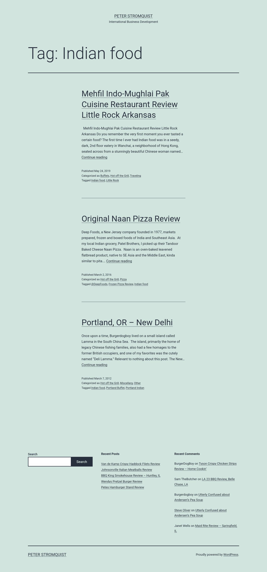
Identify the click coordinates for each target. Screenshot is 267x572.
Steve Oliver (182, 510)
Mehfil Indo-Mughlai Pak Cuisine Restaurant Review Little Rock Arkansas (130, 104)
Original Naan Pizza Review (131, 219)
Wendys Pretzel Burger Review (121, 481)
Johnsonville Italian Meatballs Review (126, 469)
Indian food (98, 180)
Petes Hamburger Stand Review (122, 487)
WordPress (230, 554)
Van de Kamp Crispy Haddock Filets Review (130, 464)
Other (137, 383)
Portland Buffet (115, 388)
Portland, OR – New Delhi (127, 322)
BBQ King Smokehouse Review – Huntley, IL (130, 475)
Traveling (135, 175)
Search (32, 454)
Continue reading (94, 157)
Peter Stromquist (133, 16)
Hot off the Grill (119, 175)
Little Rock (112, 180)
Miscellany (126, 383)
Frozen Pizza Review (121, 284)
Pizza (123, 279)
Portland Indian (135, 388)
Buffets (104, 175)
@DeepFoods (99, 284)
